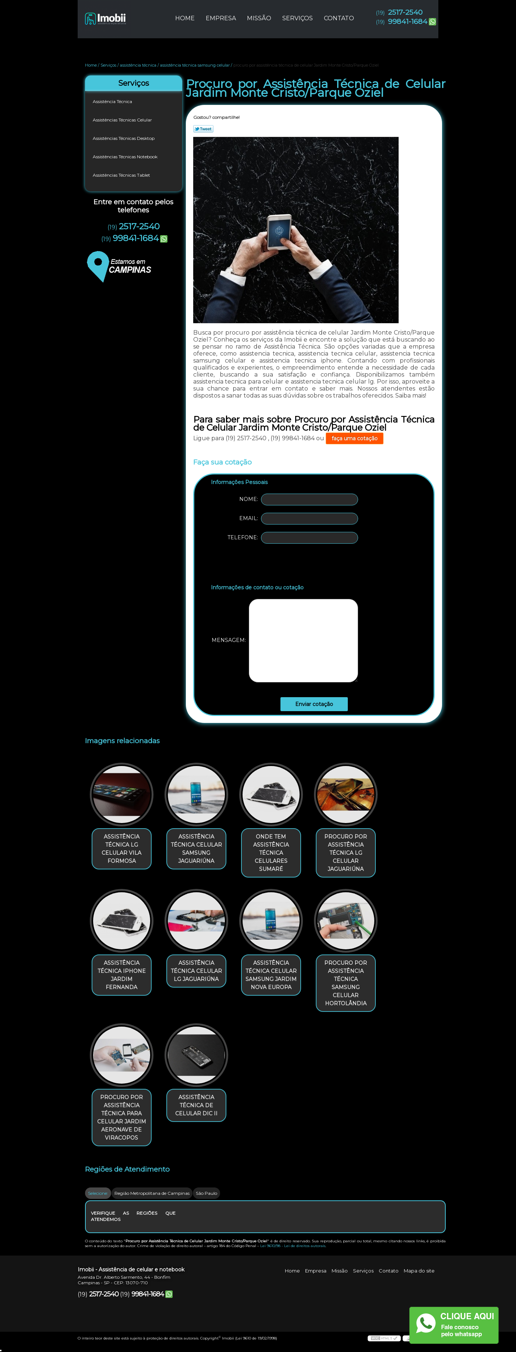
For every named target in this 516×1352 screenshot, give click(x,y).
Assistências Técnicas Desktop (124, 138)
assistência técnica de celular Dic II (196, 1105)
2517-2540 (405, 12)
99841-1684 (407, 21)
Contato (339, 18)
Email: (298, 519)
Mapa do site (419, 1271)
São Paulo (206, 1193)
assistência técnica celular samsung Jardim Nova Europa (271, 975)
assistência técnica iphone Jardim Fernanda (122, 975)
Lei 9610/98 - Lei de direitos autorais (292, 1245)
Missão (259, 18)
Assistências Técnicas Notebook (126, 156)
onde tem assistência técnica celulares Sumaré (271, 852)
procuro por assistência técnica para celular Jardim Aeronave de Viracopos (121, 1117)
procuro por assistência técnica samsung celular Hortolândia (345, 983)
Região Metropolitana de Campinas (152, 1193)
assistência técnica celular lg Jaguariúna (196, 971)
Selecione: (98, 1193)
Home (185, 18)
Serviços (297, 18)
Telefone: (292, 538)
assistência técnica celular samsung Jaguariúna (196, 848)
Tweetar (203, 129)
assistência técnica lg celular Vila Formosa (121, 848)
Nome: (298, 499)
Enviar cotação (314, 704)
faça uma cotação (355, 438)
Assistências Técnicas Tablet (122, 175)
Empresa (221, 18)
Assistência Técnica (113, 101)
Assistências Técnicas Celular (123, 120)
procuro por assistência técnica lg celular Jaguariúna (345, 852)
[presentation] (258, 565)
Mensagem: (285, 640)
